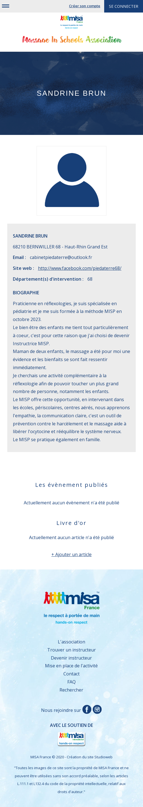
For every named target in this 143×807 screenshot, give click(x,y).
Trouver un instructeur (71, 650)
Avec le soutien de (53, 734)
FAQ (71, 682)
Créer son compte (84, 5)
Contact (71, 674)
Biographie (26, 293)
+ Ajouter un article (71, 554)
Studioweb (103, 756)
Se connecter (123, 6)
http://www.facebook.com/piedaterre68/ (79, 268)
